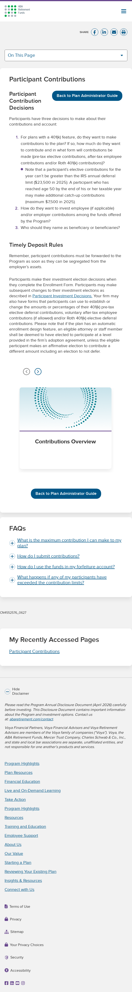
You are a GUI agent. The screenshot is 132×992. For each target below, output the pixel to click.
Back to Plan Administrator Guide (87, 95)
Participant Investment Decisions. (62, 296)
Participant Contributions (34, 651)
